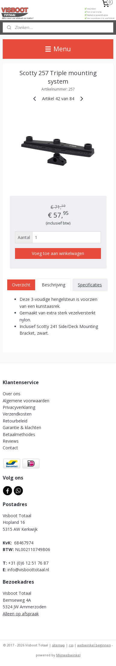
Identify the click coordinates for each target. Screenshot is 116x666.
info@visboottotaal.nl (28, 569)
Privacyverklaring (19, 407)
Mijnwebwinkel (68, 655)
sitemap (58, 645)
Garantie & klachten (22, 427)
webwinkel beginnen (94, 645)
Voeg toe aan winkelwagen (58, 254)
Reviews (11, 441)
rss (71, 645)
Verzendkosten (17, 414)
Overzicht (21, 285)
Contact (10, 448)
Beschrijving (53, 285)
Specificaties (90, 285)
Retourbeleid (15, 421)
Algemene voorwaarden (26, 400)
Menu (58, 49)
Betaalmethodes (19, 434)
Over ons (11, 394)
